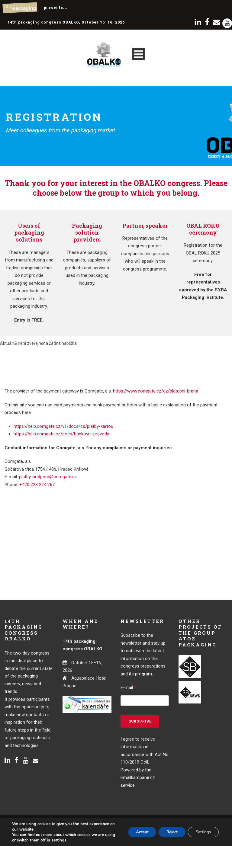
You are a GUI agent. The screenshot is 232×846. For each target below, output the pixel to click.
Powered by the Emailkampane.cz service (138, 777)
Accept (133, 832)
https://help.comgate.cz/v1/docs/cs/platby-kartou (63, 426)
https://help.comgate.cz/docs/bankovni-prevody (61, 434)
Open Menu (138, 54)
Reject (167, 832)
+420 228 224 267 (37, 484)
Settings (202, 832)
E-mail (128, 687)
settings (70, 840)
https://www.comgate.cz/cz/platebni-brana (155, 391)
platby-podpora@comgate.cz (48, 476)
